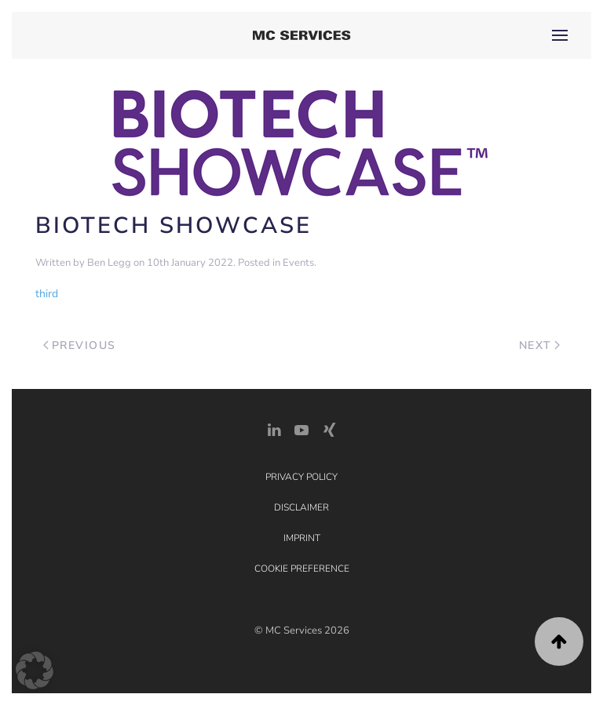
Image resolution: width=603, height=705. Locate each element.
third (46, 293)
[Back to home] (302, 35)
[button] (560, 35)
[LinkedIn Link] (274, 428)
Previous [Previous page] (79, 345)
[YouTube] (301, 428)
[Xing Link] (329, 428)
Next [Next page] (540, 345)
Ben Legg (109, 263)
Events (298, 263)
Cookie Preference (301, 568)
